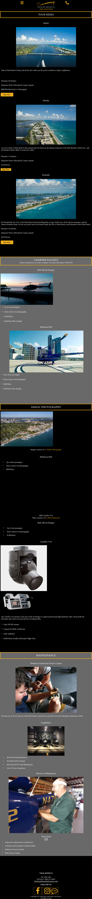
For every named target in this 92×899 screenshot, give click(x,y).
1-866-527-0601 (49, 879)
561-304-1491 (46, 877)
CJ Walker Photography (52, 450)
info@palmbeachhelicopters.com (46, 881)
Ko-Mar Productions (52, 518)
